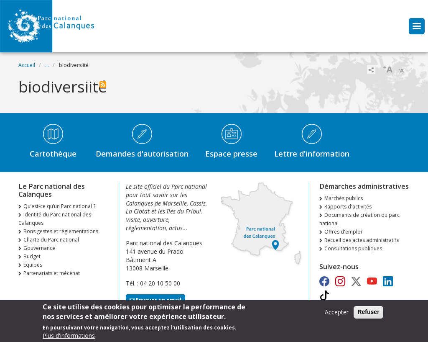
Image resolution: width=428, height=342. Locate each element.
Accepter (337, 315)
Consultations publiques (353, 248)
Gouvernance (39, 248)
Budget (32, 256)
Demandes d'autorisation (142, 154)
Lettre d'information (311, 154)
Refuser (368, 314)
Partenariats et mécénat (51, 273)
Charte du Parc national (51, 239)
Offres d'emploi (343, 231)
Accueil (26, 65)
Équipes (32, 264)
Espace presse (231, 154)
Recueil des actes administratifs (361, 240)
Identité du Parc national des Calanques (54, 218)
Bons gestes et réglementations (60, 231)
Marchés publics (343, 198)
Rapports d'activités (348, 206)
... (47, 65)
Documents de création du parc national (359, 219)
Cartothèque (53, 154)
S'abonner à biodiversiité (102, 84)
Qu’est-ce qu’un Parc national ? (59, 206)
